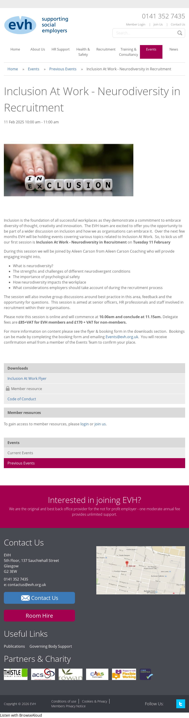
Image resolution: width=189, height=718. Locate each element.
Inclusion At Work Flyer (27, 378)
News (173, 49)
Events (151, 49)
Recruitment (105, 49)
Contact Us (178, 24)
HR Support (61, 49)
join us (100, 423)
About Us (37, 49)
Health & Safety (83, 52)
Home (15, 49)
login (84, 423)
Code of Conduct (21, 398)
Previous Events (63, 68)
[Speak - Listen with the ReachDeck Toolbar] (21, 715)
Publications (14, 646)
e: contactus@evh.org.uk (25, 584)
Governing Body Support (51, 646)
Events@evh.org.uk (122, 336)
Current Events (20, 452)
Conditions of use (63, 701)
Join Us (158, 24)
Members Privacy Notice (68, 706)
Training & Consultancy (128, 52)
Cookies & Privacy (94, 701)
